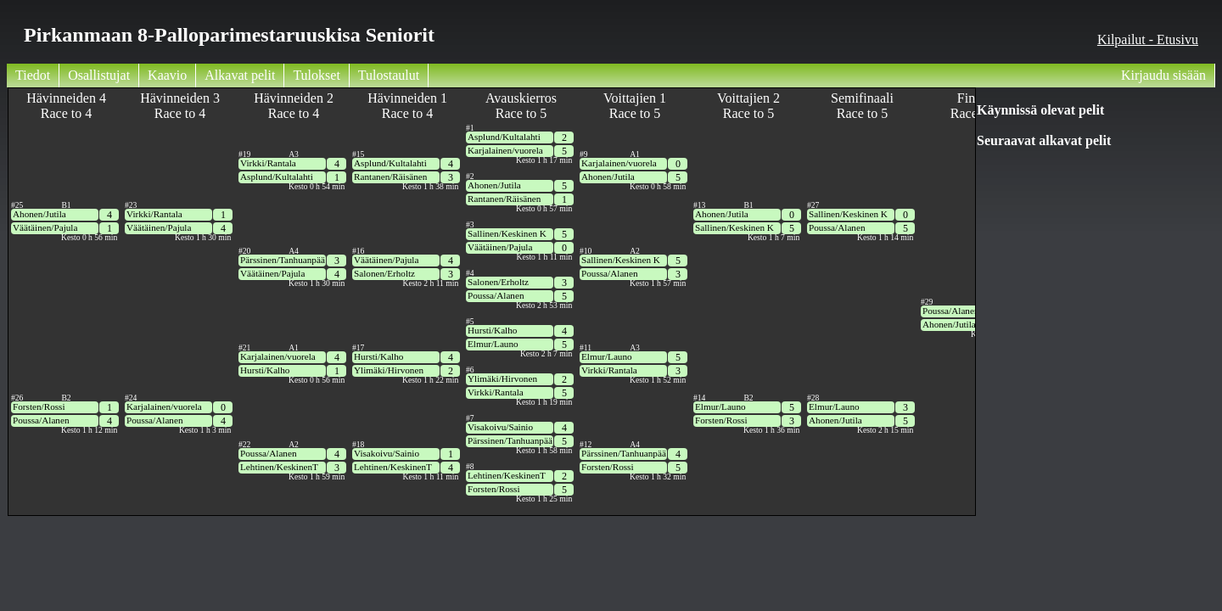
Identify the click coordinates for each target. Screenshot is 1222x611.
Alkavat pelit (240, 75)
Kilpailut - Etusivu (1147, 39)
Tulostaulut (388, 75)
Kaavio (167, 75)
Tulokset (316, 75)
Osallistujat (99, 75)
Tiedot (32, 75)
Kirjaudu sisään (1163, 75)
